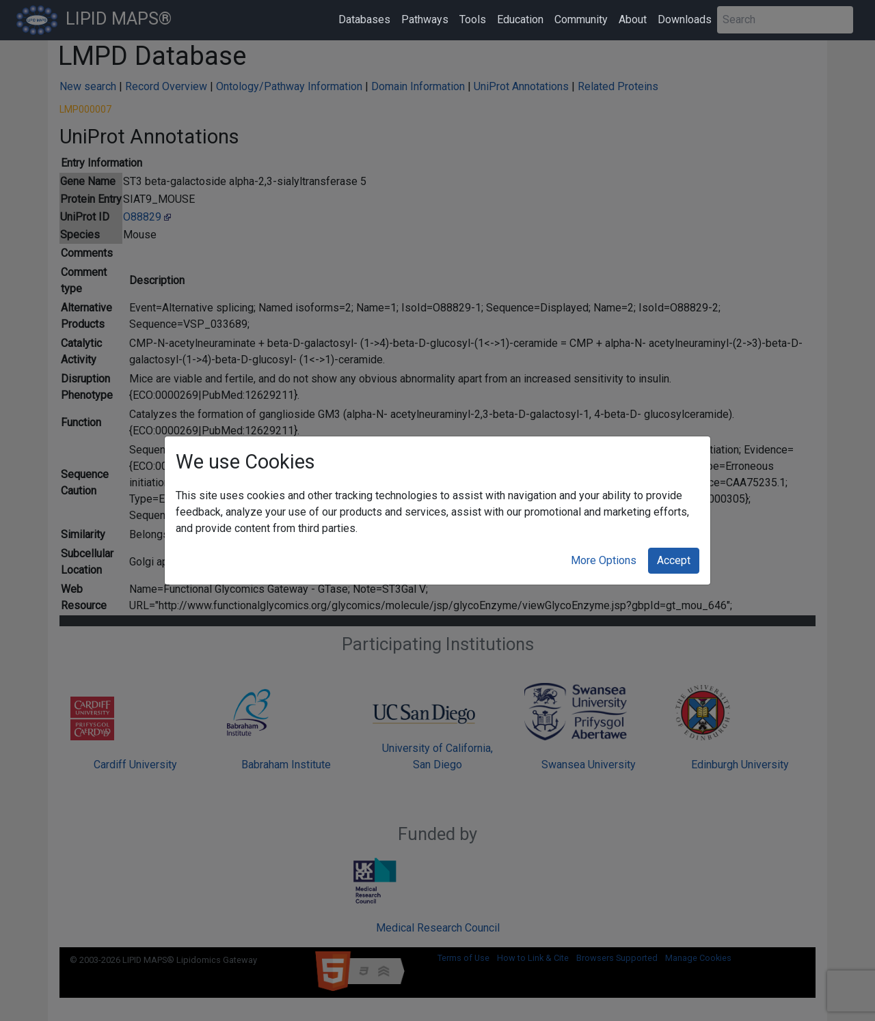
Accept (673, 560)
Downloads (685, 19)
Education (520, 19)
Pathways (424, 19)
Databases (364, 19)
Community (581, 19)
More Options (603, 560)
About (633, 19)
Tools (472, 19)
